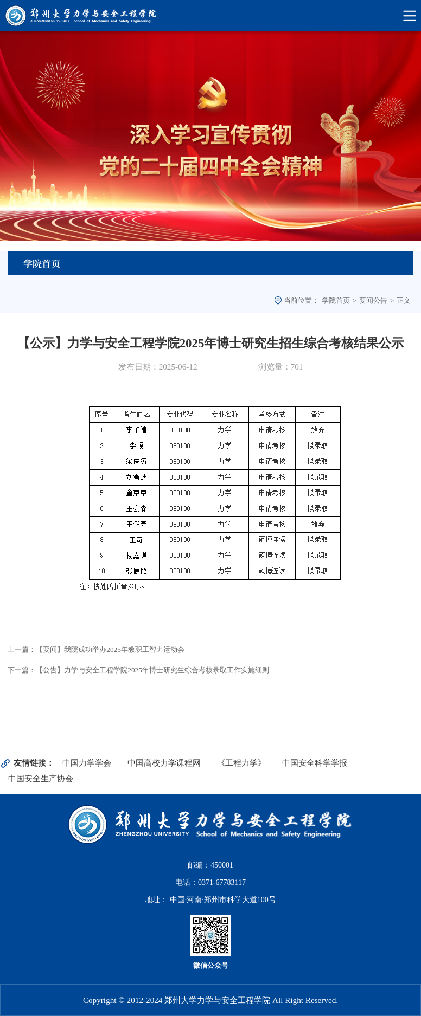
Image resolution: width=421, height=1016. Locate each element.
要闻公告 (373, 300)
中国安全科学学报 (314, 762)
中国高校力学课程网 (164, 762)
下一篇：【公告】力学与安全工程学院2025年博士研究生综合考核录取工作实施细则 (138, 670)
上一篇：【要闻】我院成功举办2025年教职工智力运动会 (96, 649)
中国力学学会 (86, 762)
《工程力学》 (241, 762)
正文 (404, 300)
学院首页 (336, 300)
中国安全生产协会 (40, 778)
